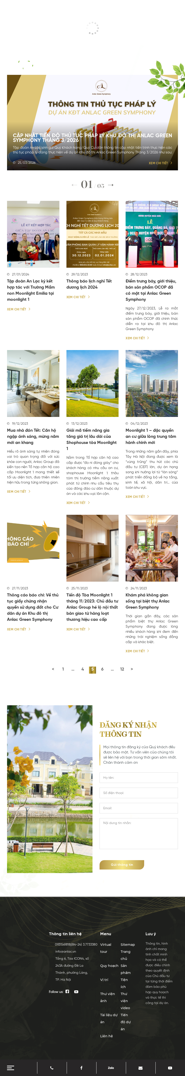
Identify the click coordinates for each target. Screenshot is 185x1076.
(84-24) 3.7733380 (81, 944)
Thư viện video (125, 1001)
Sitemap (128, 944)
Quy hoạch (109, 966)
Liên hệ (106, 1036)
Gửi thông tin (122, 864)
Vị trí (104, 980)
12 (122, 669)
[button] (111, 185)
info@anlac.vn (61, 951)
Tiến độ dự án (126, 1022)
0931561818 (59, 944)
